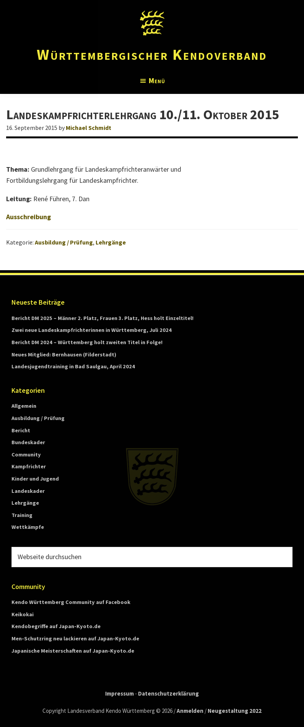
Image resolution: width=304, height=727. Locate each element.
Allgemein (23, 405)
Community (26, 454)
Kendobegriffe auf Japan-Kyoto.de (56, 626)
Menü (157, 80)
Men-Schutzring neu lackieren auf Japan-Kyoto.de (75, 638)
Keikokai (22, 614)
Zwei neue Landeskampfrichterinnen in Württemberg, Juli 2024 (91, 330)
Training (22, 515)
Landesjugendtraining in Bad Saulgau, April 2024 (73, 366)
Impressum (119, 693)
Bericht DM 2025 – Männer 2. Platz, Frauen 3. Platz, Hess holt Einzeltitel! (102, 318)
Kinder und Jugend (35, 478)
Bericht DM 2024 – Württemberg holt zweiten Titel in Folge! (87, 342)
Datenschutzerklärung (168, 693)
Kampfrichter (28, 466)
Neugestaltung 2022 (235, 710)
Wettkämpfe (27, 527)
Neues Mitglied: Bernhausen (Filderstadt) (63, 354)
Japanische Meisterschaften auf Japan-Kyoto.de (72, 650)
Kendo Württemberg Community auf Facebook (70, 602)
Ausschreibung (28, 216)
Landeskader (28, 490)
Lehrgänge (111, 242)
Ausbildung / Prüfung (64, 242)
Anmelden (190, 710)
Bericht (20, 430)
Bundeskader (28, 442)
